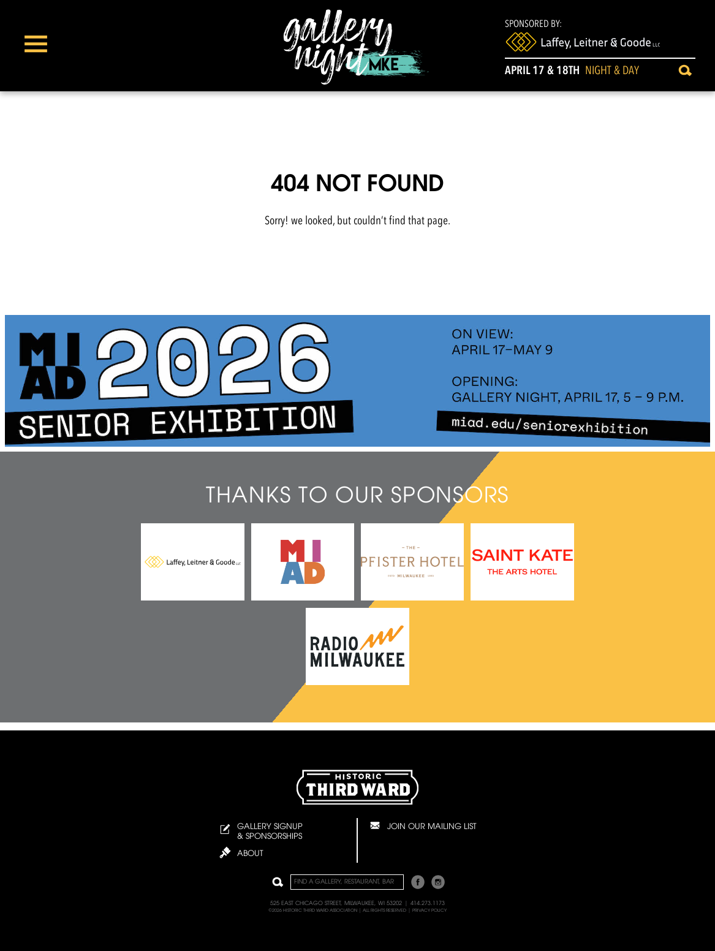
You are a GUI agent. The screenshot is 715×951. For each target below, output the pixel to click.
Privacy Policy (429, 910)
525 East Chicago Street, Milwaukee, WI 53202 (336, 903)
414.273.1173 (427, 903)
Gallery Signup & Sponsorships (261, 832)
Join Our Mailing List (422, 825)
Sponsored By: (583, 36)
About (241, 852)
